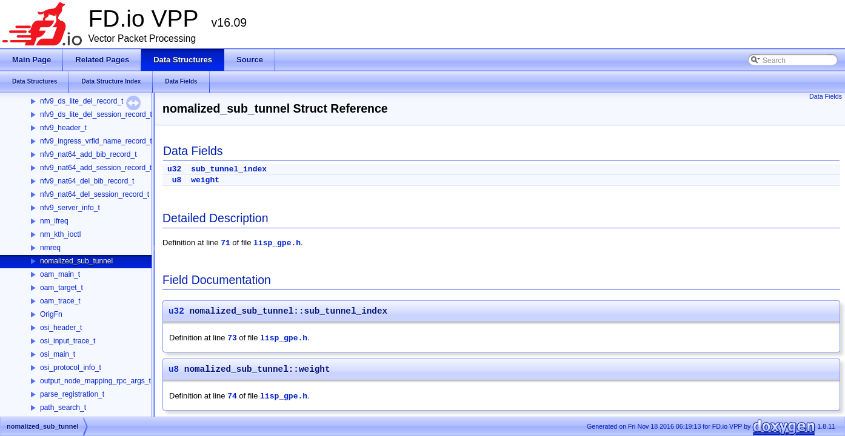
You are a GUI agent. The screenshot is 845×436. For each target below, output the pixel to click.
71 (225, 243)
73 (232, 338)
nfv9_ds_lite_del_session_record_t (96, 114)
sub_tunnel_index (229, 169)
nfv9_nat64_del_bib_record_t (87, 181)
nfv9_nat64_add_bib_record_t (88, 154)
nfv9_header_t (63, 128)
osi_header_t (61, 327)
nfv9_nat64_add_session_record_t (96, 168)
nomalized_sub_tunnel (76, 261)
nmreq (50, 247)
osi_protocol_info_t (70, 367)
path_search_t (63, 407)
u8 (177, 180)
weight (205, 180)
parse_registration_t (72, 394)
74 (232, 396)
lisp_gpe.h (277, 243)
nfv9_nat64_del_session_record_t (94, 194)
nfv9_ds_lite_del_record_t (81, 101)
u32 (174, 169)
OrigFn (51, 314)
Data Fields (825, 96)
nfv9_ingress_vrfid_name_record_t (96, 141)
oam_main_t (60, 274)
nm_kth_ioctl (60, 234)
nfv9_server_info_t (70, 207)
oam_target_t (61, 287)
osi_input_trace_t (67, 341)
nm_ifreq (54, 221)
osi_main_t (57, 354)
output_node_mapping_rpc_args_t (95, 381)
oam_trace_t (60, 301)
